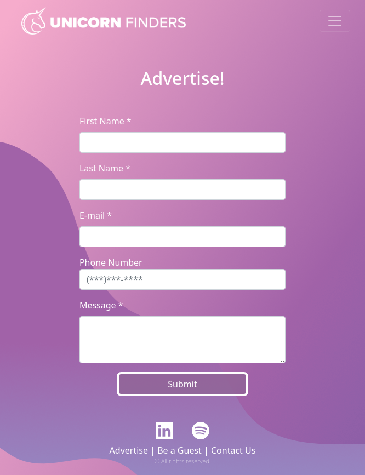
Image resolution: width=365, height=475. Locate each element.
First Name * (105, 121)
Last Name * (104, 168)
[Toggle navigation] (335, 21)
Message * (101, 305)
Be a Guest (179, 450)
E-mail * (95, 215)
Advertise (129, 450)
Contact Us (233, 450)
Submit (182, 384)
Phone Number (110, 262)
